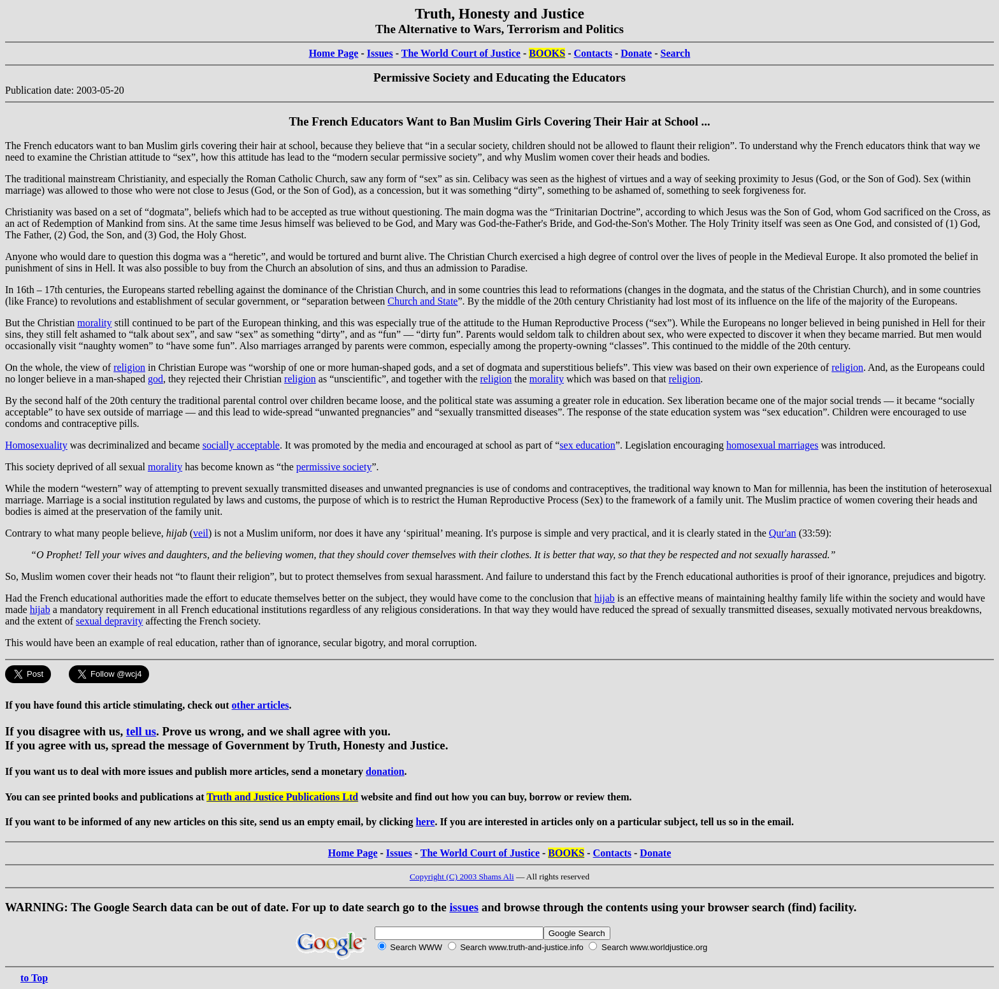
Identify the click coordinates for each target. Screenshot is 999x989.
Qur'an (782, 533)
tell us (141, 731)
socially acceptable (241, 445)
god (155, 378)
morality (94, 322)
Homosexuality (36, 445)
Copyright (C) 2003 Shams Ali (462, 876)
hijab (604, 598)
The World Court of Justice (461, 53)
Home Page (334, 53)
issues (463, 907)
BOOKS (547, 53)
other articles (260, 705)
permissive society (334, 466)
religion (129, 367)
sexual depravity (109, 621)
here (425, 821)
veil (200, 533)
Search (676, 53)
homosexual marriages (772, 445)
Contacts (593, 53)
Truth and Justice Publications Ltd (282, 796)
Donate (636, 53)
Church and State (422, 301)
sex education (587, 445)
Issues (380, 53)
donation (385, 771)
